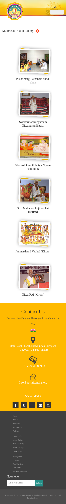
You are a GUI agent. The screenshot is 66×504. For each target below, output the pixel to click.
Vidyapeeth (17, 427)
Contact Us (17, 468)
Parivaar (16, 431)
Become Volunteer (20, 471)
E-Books (16, 460)
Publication (17, 451)
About (15, 420)
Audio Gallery (18, 444)
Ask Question (18, 464)
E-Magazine (17, 456)
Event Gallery (18, 447)
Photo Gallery (18, 436)
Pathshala (16, 423)
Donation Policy (33, 498)
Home (15, 416)
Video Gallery (18, 440)
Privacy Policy (54, 495)
